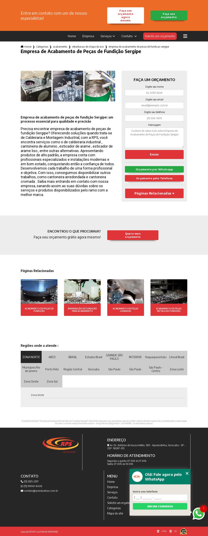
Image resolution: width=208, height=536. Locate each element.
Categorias (42, 46)
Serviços (106, 36)
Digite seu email (154, 99)
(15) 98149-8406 (31, 486)
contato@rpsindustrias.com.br (39, 490)
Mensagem (154, 124)
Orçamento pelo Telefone (154, 178)
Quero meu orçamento (133, 235)
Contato (127, 36)
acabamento (60, 46)
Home (72, 36)
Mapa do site (115, 513)
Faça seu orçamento (169, 15)
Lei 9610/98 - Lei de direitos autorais (137, 423)
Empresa (88, 36)
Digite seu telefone (154, 112)
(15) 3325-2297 (30, 481)
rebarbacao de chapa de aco (88, 46)
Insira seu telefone (145, 491)
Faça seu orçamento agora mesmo (125, 15)
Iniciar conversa (160, 506)
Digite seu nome (154, 86)
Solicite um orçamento (160, 36)
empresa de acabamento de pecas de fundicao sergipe (139, 46)
